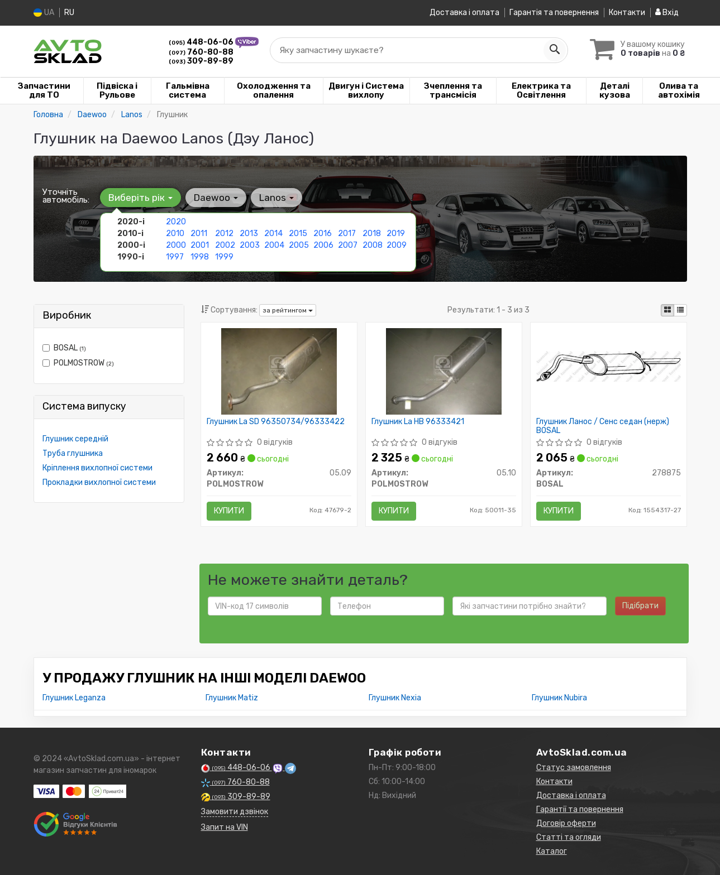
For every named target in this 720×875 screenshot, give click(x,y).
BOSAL (64, 347)
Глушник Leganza (74, 698)
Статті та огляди (568, 837)
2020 (176, 221)
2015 (298, 233)
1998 (199, 256)
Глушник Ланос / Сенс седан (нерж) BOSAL (602, 425)
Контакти (627, 12)
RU (69, 12)
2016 (322, 233)
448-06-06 (202, 41)
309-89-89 (201, 60)
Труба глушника (72, 453)
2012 (224, 233)
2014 (273, 233)
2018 (372, 233)
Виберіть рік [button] (140, 197)
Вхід (667, 12)
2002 (225, 244)
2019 (396, 233)
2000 (176, 244)
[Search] (554, 50)
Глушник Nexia (395, 698)
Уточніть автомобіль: (65, 195)
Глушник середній (75, 438)
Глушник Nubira (559, 698)
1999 (224, 256)
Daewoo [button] (216, 197)
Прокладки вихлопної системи (99, 482)
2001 (199, 244)
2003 (250, 244)
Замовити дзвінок (234, 811)
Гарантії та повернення (579, 809)
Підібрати (640, 605)
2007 (347, 244)
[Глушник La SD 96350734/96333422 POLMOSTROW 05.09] (279, 370)
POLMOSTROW (78, 362)
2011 (198, 233)
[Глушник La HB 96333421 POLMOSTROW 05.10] (444, 370)
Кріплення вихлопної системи (97, 467)
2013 (249, 233)
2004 (274, 244)
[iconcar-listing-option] (680, 310)
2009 (397, 244)
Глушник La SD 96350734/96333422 (276, 421)
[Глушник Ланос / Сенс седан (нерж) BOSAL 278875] (608, 365)
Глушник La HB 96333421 (417, 421)
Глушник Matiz (232, 698)
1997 (175, 256)
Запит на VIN (224, 827)
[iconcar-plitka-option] (667, 310)
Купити (229, 510)
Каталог (551, 851)
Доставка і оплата (464, 12)
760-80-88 (201, 51)
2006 (323, 244)
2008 (373, 244)
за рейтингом (288, 310)
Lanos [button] (276, 197)
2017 (347, 233)
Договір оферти (566, 823)
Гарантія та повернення (554, 12)
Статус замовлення (573, 767)
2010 (175, 233)
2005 (299, 244)
